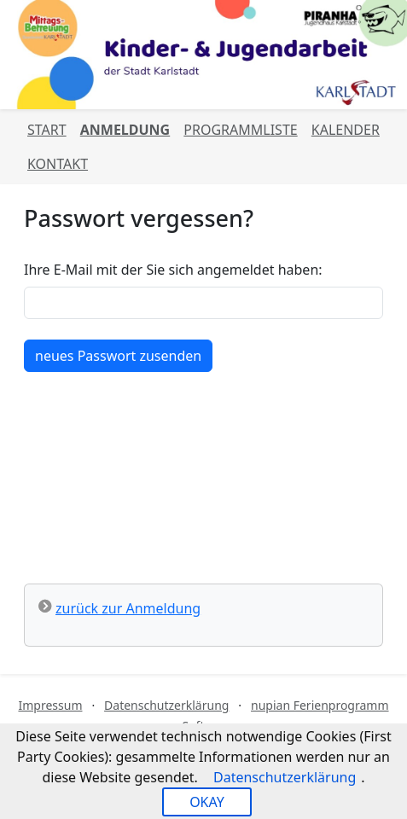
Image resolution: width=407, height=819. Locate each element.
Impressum (50, 705)
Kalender (345, 129)
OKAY (206, 802)
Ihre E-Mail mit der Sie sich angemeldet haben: (173, 269)
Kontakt (57, 163)
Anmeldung (125, 129)
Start (47, 129)
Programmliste (240, 129)
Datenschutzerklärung (166, 705)
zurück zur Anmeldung (128, 608)
